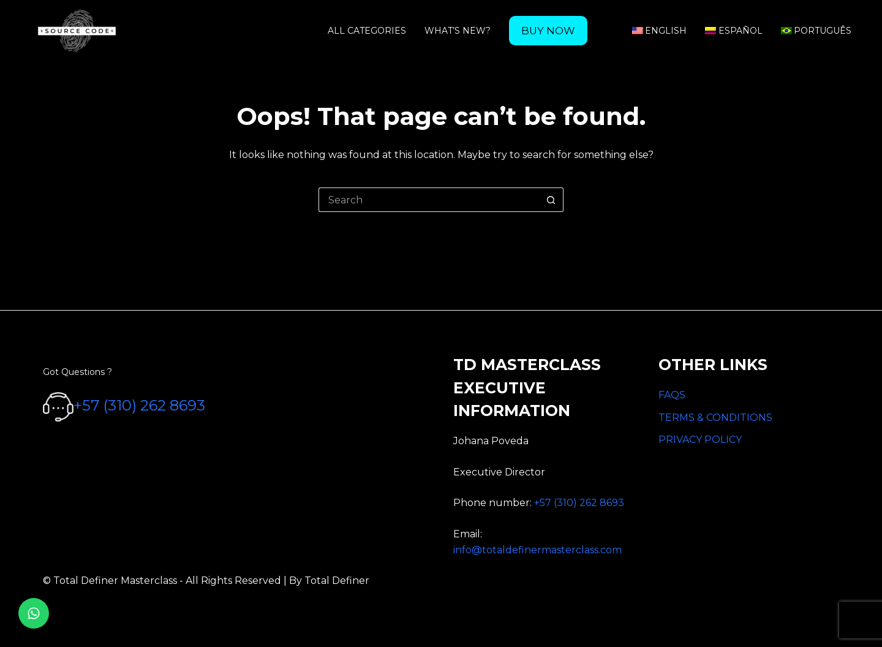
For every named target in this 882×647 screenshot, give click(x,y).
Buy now (548, 31)
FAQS (671, 395)
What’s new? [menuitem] (457, 30)
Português (816, 30)
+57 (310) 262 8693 (139, 406)
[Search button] (551, 199)
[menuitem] (548, 30)
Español (734, 30)
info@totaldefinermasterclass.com (537, 550)
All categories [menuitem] (367, 30)
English (659, 30)
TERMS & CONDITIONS (715, 417)
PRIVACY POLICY (700, 439)
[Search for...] (428, 199)
